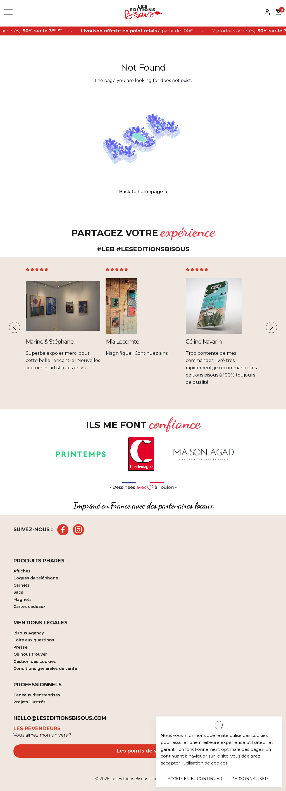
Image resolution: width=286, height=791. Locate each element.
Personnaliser (249, 778)
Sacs (18, 592)
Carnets (21, 585)
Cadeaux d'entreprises (36, 694)
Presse (20, 647)
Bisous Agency (28, 633)
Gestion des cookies (34, 661)
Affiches (21, 571)
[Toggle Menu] (8, 12)
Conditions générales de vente (45, 668)
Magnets (22, 599)
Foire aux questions (33, 640)
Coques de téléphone (35, 578)
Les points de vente (143, 751)
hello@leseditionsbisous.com (59, 718)
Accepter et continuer (195, 778)
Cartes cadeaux (29, 606)
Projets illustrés (29, 701)
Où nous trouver (30, 654)
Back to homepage (141, 191)
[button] (14, 327)
